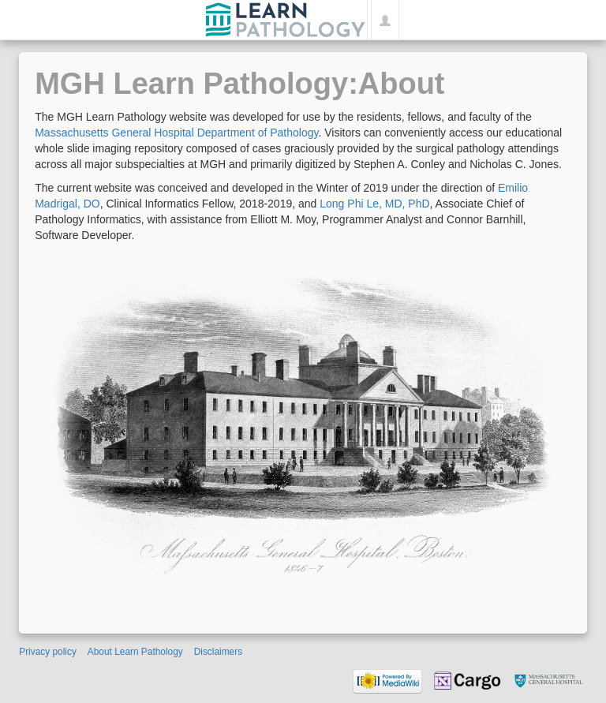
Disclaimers (218, 651)
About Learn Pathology (135, 651)
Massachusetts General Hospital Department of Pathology (176, 132)
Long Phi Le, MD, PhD (374, 203)
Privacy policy (48, 651)
